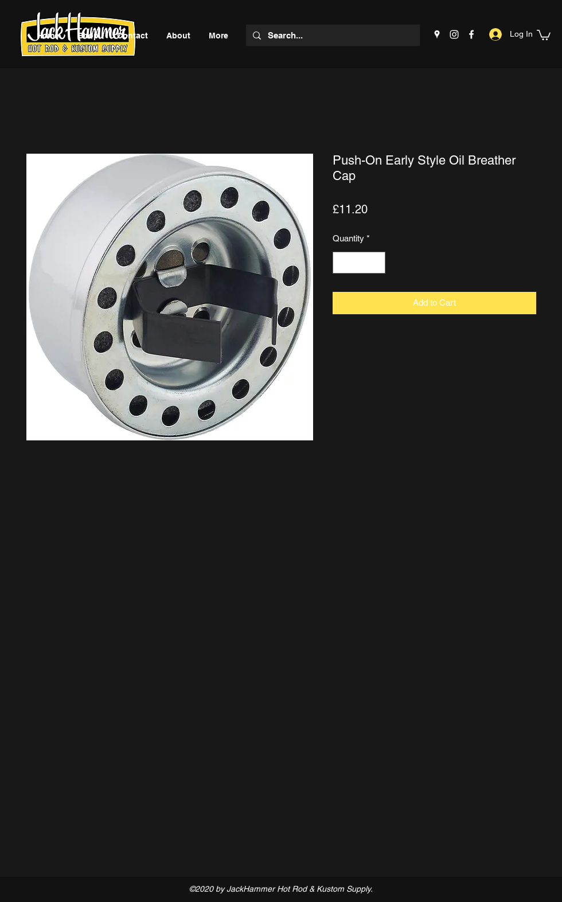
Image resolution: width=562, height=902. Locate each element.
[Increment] (376, 263)
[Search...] (332, 35)
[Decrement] (342, 263)
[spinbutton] (359, 263)
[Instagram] (454, 34)
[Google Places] (437, 34)
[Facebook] (471, 34)
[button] (544, 34)
